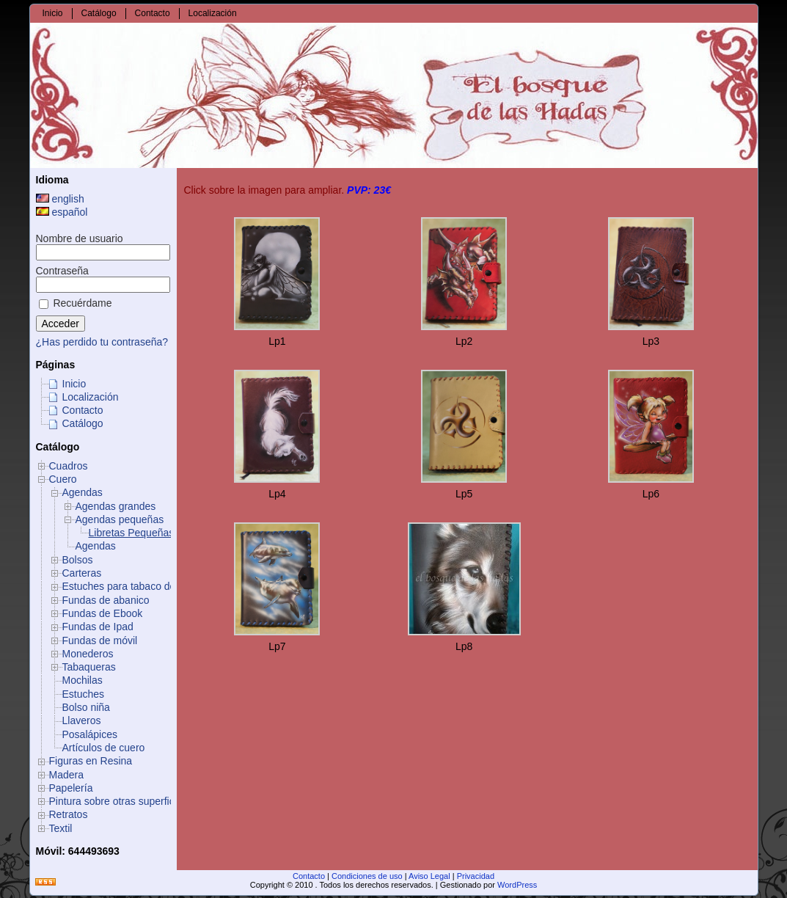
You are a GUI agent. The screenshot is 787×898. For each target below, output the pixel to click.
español (62, 212)
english (60, 199)
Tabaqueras (89, 667)
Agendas (82, 492)
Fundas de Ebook (102, 613)
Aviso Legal (429, 876)
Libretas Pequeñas (132, 533)
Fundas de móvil (100, 640)
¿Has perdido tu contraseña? (102, 342)
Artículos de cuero (103, 747)
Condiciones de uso (367, 876)
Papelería (71, 788)
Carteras (82, 573)
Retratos (68, 814)
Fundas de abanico (106, 600)
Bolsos (77, 560)
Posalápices (90, 734)
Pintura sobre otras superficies (118, 801)
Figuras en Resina (91, 761)
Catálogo (82, 423)
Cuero (63, 479)
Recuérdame (75, 303)
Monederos (88, 654)
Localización (90, 397)
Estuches (83, 694)
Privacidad (475, 876)
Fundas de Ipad (97, 626)
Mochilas (82, 680)
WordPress (517, 884)
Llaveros (81, 720)
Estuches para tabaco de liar (127, 586)
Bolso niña (86, 707)
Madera (66, 775)
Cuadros (68, 466)
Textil (61, 828)
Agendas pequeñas (120, 519)
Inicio (74, 384)
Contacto (82, 410)
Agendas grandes (116, 506)
